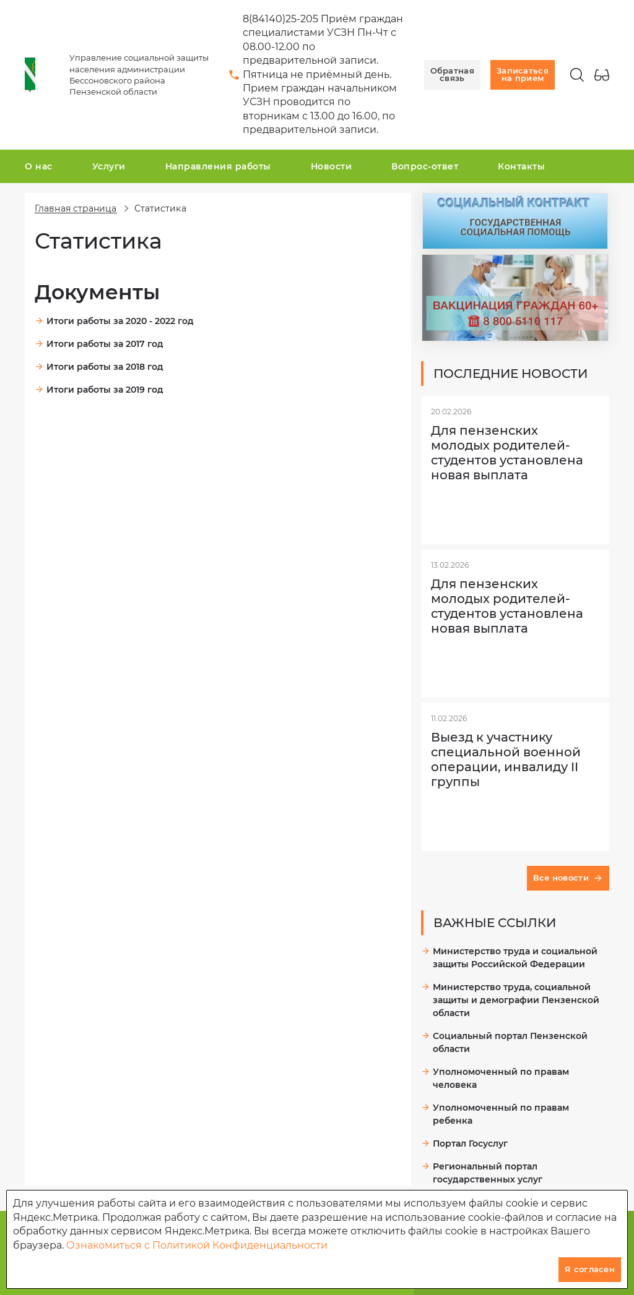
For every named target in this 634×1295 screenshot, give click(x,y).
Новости (331, 166)
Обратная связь (452, 74)
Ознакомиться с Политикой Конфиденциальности (197, 1245)
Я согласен (590, 1269)
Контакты (521, 166)
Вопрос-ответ (424, 166)
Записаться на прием (523, 74)
